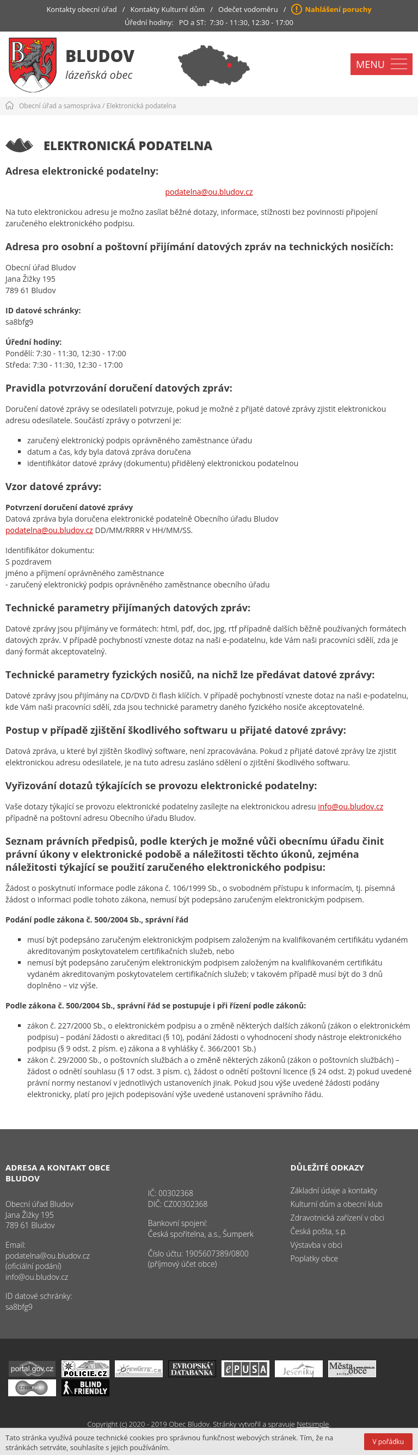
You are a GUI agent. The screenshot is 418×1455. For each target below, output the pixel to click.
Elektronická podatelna (141, 105)
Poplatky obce (315, 1258)
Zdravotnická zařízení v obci (338, 1217)
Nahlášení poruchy (338, 9)
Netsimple (313, 1424)
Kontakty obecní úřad (81, 9)
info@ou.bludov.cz (350, 806)
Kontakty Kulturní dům (168, 9)
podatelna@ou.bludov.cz (209, 192)
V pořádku (388, 1441)
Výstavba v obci (316, 1245)
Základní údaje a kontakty (334, 1190)
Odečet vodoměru (248, 9)
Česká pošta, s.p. (319, 1231)
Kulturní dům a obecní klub (337, 1204)
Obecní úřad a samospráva (60, 105)
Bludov (99, 56)
